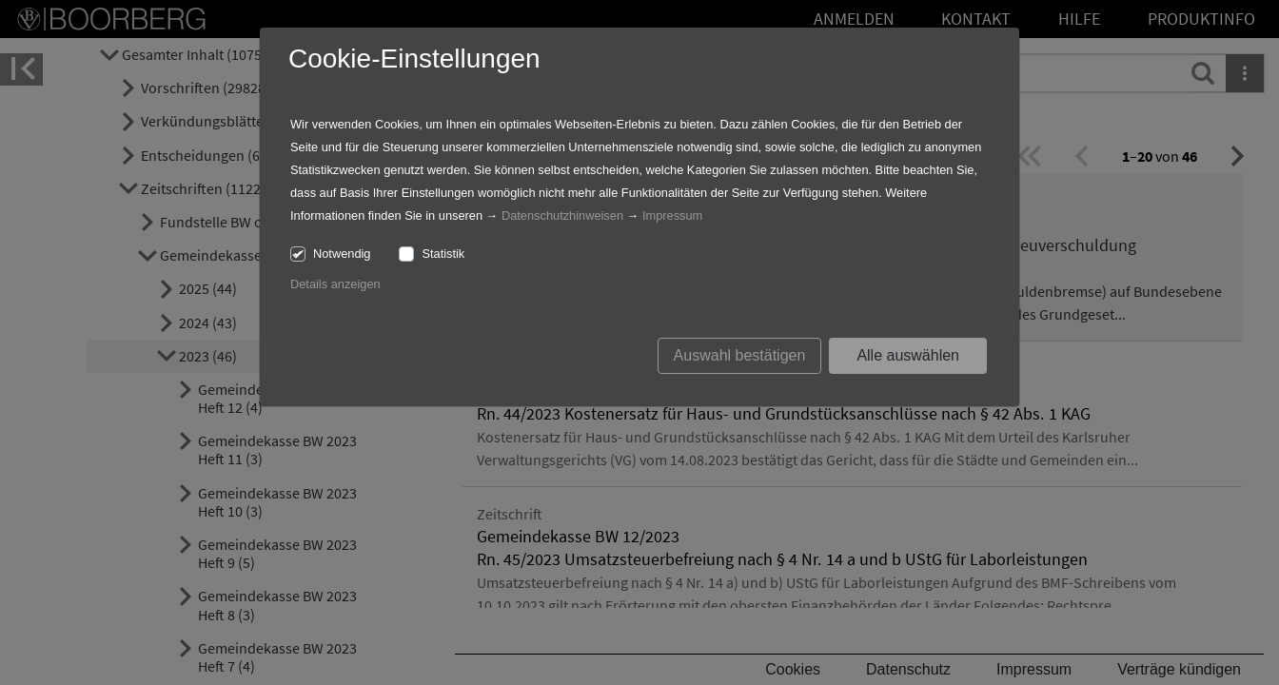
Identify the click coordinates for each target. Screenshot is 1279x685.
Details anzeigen (335, 284)
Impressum (672, 215)
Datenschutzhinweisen (562, 215)
